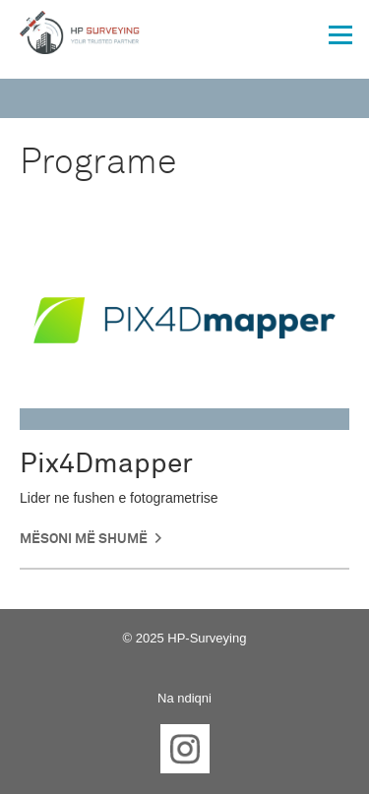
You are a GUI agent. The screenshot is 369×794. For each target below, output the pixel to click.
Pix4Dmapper (106, 464)
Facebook (124, 748)
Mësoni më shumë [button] (84, 539)
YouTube (246, 748)
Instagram (185, 748)
